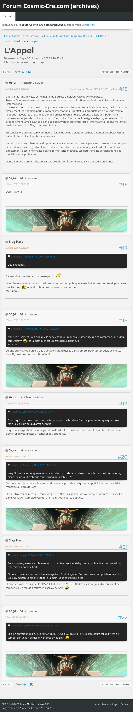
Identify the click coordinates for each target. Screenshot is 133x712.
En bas (7, 72)
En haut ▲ (126, 704)
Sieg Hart (16, 242)
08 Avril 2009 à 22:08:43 (16, 616)
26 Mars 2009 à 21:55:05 (17, 184)
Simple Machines (28, 704)
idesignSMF (43, 704)
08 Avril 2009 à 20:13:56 (16, 546)
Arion (13, 82)
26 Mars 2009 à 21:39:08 (17, 88)
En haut (7, 684)
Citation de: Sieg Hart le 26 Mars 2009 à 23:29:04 (35, 328)
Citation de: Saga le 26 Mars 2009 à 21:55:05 (33, 256)
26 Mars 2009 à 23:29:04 (17, 247)
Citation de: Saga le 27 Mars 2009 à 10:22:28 (33, 411)
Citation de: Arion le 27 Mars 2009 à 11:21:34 (33, 464)
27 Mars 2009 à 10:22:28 (17, 320)
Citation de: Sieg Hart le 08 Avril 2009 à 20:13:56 (35, 625)
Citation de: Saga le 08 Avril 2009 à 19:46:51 (32, 555)
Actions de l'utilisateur (115, 72)
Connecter (88, 24)
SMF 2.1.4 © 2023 (10, 704)
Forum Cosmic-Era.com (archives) (51, 6)
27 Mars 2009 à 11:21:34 (17, 403)
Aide (97, 704)
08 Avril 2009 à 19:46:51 (16, 456)
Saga (12, 178)
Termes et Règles (110, 704)
